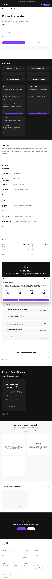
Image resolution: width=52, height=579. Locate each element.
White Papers (15, 568)
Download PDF (43, 310)
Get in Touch (36, 552)
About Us (24, 565)
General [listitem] (4, 356)
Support (24, 557)
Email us (31, 528)
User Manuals (4, 567)
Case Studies (25, 553)
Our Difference (25, 563)
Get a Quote (46, 4)
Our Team (25, 567)
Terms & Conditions (5, 574)
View (9, 506)
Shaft (3, 553)
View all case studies (43, 375)
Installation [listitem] (4, 359)
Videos (24, 552)
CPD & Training (25, 550)
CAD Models (15, 567)
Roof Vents (4, 550)
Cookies (18, 574)
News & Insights (26, 555)
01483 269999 (36, 565)
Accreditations (25, 568)
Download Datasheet (38, 42)
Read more (14, 112)
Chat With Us (36, 555)
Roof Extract (4, 552)
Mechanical (15, 552)
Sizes (3, 32)
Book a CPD (36, 553)
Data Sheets (4, 563)
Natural (14, 550)
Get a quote (13, 42)
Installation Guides (5, 565)
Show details (44, 296)
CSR (21, 574)
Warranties (4, 568)
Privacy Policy (12, 574)
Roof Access (4, 555)
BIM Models (15, 565)
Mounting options (9, 32)
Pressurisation (15, 553)
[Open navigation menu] (2, 5)
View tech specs (13, 132)
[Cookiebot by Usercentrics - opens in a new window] (44, 278)
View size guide (38, 112)
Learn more (13, 452)
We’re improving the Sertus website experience (26, 1)
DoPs (13, 563)
